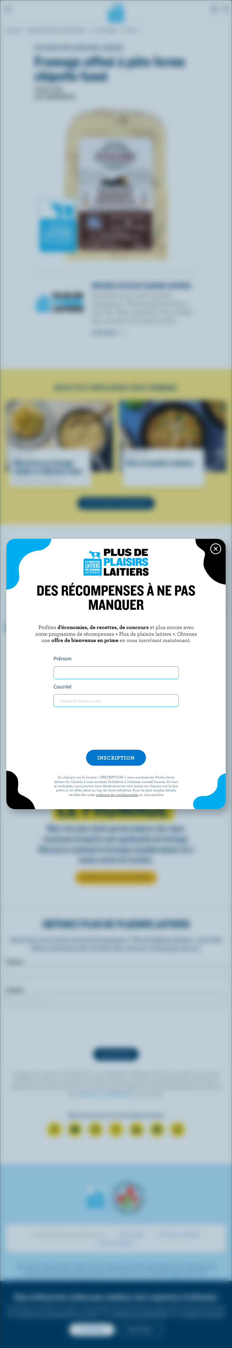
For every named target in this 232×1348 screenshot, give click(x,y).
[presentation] (116, 728)
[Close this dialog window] (215, 548)
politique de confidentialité (117, 794)
